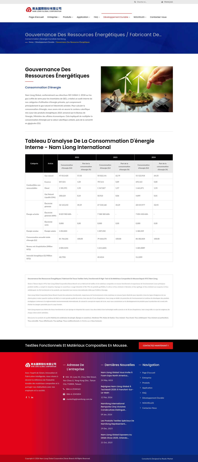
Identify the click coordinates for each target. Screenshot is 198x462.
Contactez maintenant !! (156, 345)
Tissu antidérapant (141, 318)
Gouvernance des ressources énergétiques (73, 42)
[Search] (148, 2)
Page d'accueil (36, 17)
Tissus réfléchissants (46, 321)
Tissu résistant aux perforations (158, 318)
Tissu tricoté (130, 318)
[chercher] (135, 2)
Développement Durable (116, 17)
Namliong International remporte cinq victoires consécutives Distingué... (113, 406)
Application (83, 17)
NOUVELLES (140, 17)
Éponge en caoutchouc (83, 318)
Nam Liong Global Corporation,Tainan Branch (57, 458)
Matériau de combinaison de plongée (63, 318)
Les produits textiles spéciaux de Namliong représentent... (117, 422)
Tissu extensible (33, 321)
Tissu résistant (120, 318)
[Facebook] (26, 396)
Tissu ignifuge (57, 321)
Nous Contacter (96, 321)
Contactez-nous (158, 17)
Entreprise (53, 17)
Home (31, 42)
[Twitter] (29, 396)
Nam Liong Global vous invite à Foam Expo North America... (117, 373)
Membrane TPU (97, 318)
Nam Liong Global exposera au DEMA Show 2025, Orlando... (116, 436)
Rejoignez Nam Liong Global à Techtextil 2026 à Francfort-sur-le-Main (117, 389)
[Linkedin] (32, 396)
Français (168, 2)
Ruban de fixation (109, 318)
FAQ (97, 17)
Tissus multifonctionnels (71, 321)
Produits (68, 17)
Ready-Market (167, 458)
